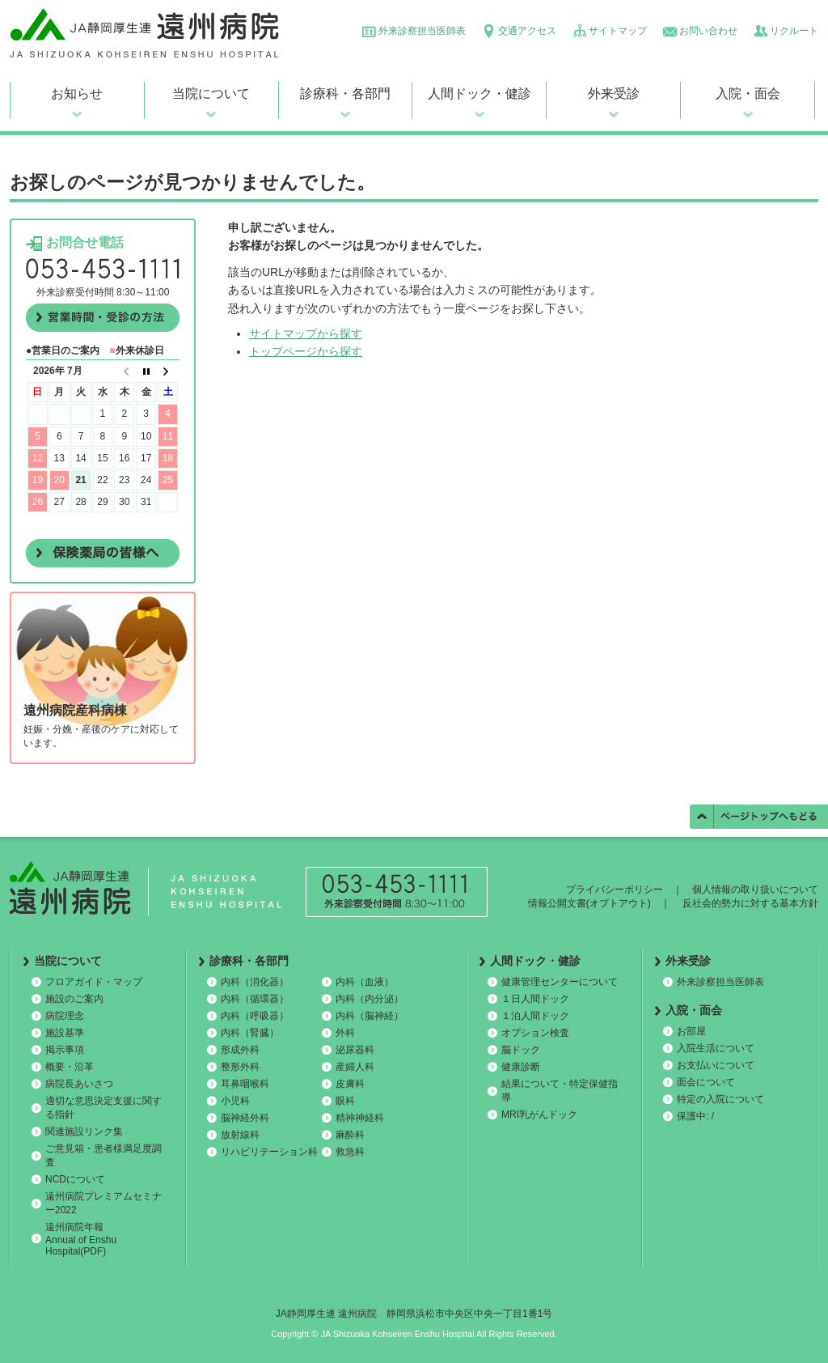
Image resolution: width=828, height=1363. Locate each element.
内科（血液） (365, 981)
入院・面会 (748, 93)
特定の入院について (720, 1099)
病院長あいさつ (79, 1083)
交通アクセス (527, 30)
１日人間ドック (535, 998)
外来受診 (614, 93)
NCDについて (75, 1179)
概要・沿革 (69, 1066)
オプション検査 (535, 1032)
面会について (706, 1082)
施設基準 (64, 1032)
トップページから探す (305, 351)
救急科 (350, 1151)
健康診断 (520, 1066)
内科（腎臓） (250, 1032)
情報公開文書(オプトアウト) (589, 903)
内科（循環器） (255, 998)
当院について (211, 93)
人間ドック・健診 (479, 93)
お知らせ (77, 93)
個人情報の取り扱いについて (755, 889)
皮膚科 (350, 1083)
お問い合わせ (708, 30)
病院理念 (64, 1015)
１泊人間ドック (535, 1015)
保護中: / (695, 1116)
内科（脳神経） (369, 1015)
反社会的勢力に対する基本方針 (750, 903)
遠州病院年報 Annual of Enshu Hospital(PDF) (80, 1239)
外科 (345, 1032)
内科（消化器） (255, 981)
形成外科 (240, 1049)
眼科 (345, 1100)
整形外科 (240, 1066)
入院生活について (715, 1048)
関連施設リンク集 (84, 1131)
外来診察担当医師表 (422, 30)
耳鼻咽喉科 (245, 1083)
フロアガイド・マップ (93, 981)
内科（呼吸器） (255, 1015)
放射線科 (240, 1134)
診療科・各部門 (345, 93)
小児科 (235, 1100)
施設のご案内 (74, 998)
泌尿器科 (355, 1049)
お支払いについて (715, 1065)
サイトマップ (618, 30)
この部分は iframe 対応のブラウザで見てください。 (103, 448)
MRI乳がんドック (539, 1114)
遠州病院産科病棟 (75, 710)
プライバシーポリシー (614, 889)
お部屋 (691, 1031)
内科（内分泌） (369, 998)
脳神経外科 (245, 1117)
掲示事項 (64, 1049)
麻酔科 (350, 1134)
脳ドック (520, 1049)
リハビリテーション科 (269, 1151)
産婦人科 (355, 1066)
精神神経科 (360, 1117)
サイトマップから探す (305, 333)
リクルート (794, 30)
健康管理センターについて (559, 981)
